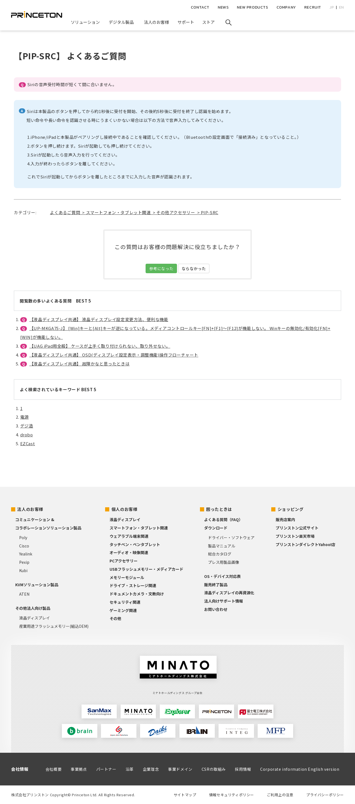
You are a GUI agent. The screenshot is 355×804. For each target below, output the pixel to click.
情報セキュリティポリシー (231, 794)
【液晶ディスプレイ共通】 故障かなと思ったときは (79, 364)
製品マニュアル (221, 546)
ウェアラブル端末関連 (129, 536)
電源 (24, 417)
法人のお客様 (30, 509)
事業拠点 (79, 769)
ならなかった (194, 268)
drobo (26, 434)
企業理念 (151, 769)
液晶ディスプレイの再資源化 (229, 592)
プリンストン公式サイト (297, 528)
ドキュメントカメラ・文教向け (137, 593)
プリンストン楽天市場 (295, 536)
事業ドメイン (180, 769)
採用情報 (243, 769)
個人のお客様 (124, 509)
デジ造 (26, 426)
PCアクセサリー (124, 561)
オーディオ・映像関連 (129, 552)
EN (341, 7)
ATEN (24, 594)
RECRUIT (312, 7)
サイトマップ (185, 794)
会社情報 (19, 769)
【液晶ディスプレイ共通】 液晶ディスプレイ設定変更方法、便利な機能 (98, 319)
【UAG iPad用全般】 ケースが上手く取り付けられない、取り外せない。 (99, 346)
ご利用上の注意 (280, 794)
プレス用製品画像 (223, 562)
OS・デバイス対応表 (222, 576)
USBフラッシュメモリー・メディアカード (146, 569)
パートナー (106, 769)
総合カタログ (219, 554)
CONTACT (200, 7)
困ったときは (219, 509)
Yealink (25, 554)
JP (331, 7)
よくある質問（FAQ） (223, 519)
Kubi (23, 570)
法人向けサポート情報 (223, 601)
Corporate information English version (299, 769)
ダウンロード (215, 528)
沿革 (130, 769)
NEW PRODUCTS (252, 7)
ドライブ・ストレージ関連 (133, 585)
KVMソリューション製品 (36, 584)
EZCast (27, 443)
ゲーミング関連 (123, 610)
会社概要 (53, 769)
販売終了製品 (215, 584)
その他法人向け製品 (32, 608)
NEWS (223, 7)
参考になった (161, 268)
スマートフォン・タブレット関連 (139, 528)
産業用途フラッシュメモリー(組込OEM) (53, 626)
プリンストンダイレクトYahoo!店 (305, 544)
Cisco (24, 546)
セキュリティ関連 (125, 602)
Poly (23, 537)
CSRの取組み (214, 769)
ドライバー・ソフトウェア (231, 537)
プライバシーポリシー (325, 794)
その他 (115, 618)
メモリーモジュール (127, 577)
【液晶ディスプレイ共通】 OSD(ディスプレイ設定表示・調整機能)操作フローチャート (113, 355)
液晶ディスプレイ (34, 618)
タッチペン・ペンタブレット (135, 544)
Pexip (24, 562)
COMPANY (286, 7)
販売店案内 (285, 519)
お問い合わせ (215, 609)
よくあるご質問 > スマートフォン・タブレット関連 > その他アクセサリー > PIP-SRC (134, 212)
